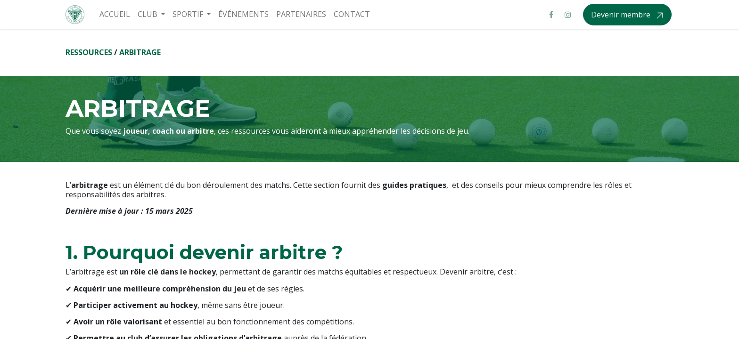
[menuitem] (115, 14)
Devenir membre (621, 14)
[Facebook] (550, 14)
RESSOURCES (89, 52)
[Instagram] (567, 14)
